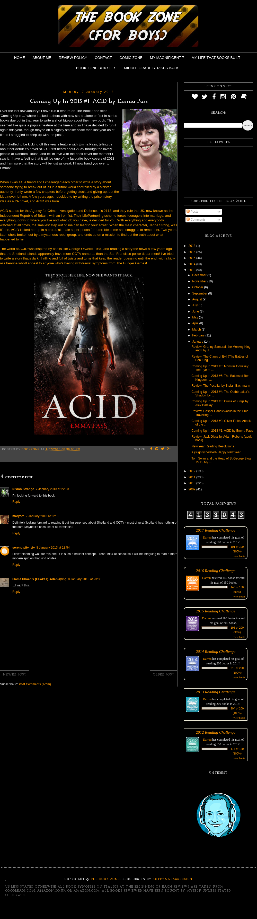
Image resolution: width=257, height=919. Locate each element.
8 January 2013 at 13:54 (52, 547)
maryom (18, 516)
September (200, 293)
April (195, 323)
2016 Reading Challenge (216, 570)
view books (239, 556)
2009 (192, 489)
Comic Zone (130, 58)
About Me (41, 58)
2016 (192, 252)
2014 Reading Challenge (216, 651)
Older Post (163, 674)
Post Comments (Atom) (35, 684)
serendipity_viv (23, 547)
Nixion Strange (23, 489)
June (196, 311)
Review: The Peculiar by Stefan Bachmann (220, 385)
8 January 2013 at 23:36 (84, 579)
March (197, 329)
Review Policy (73, 58)
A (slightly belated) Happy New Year (216, 452)
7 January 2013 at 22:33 (42, 516)
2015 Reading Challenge (216, 611)
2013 (192, 270)
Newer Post (14, 674)
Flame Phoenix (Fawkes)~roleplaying (39, 579)
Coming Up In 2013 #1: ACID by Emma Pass (222, 430)
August (197, 299)
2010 (192, 483)
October (198, 287)
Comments (196, 219)
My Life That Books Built (216, 58)
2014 (192, 264)
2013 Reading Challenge (216, 692)
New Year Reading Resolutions (212, 446)
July (195, 305)
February (198, 335)
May (195, 317)
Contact (103, 58)
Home (19, 58)
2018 (192, 246)
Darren (207, 537)
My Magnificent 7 (167, 58)
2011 (192, 477)
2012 (192, 471)
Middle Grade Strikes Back (151, 68)
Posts (192, 211)
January (198, 341)
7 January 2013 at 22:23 (52, 489)
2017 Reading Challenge (216, 530)
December (199, 275)
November (199, 281)
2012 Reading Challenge (216, 732)
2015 (192, 258)
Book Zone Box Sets (96, 68)
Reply (16, 502)
